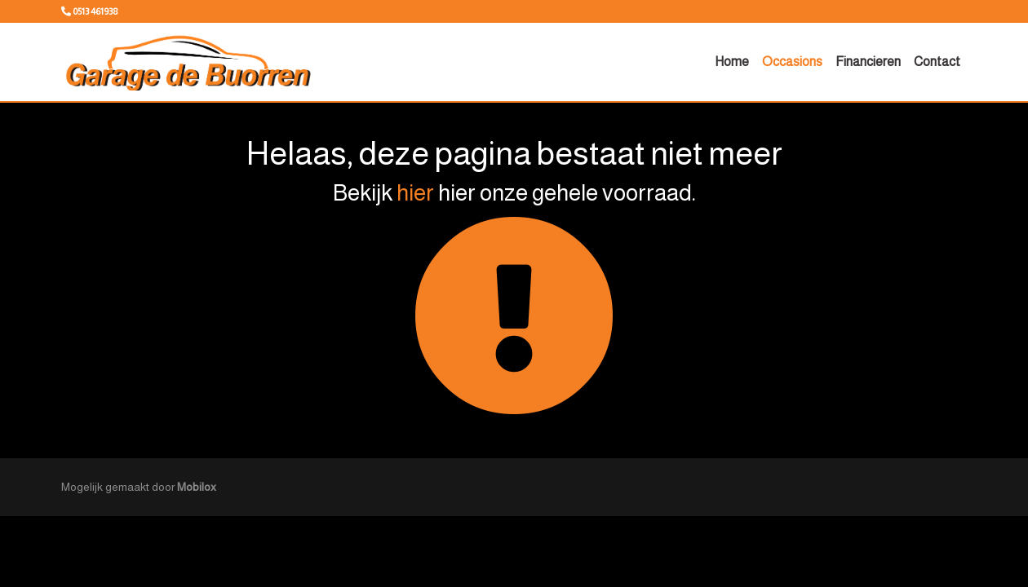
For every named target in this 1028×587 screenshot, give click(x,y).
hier (415, 192)
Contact (937, 61)
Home (732, 61)
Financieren (868, 61)
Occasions (792, 61)
